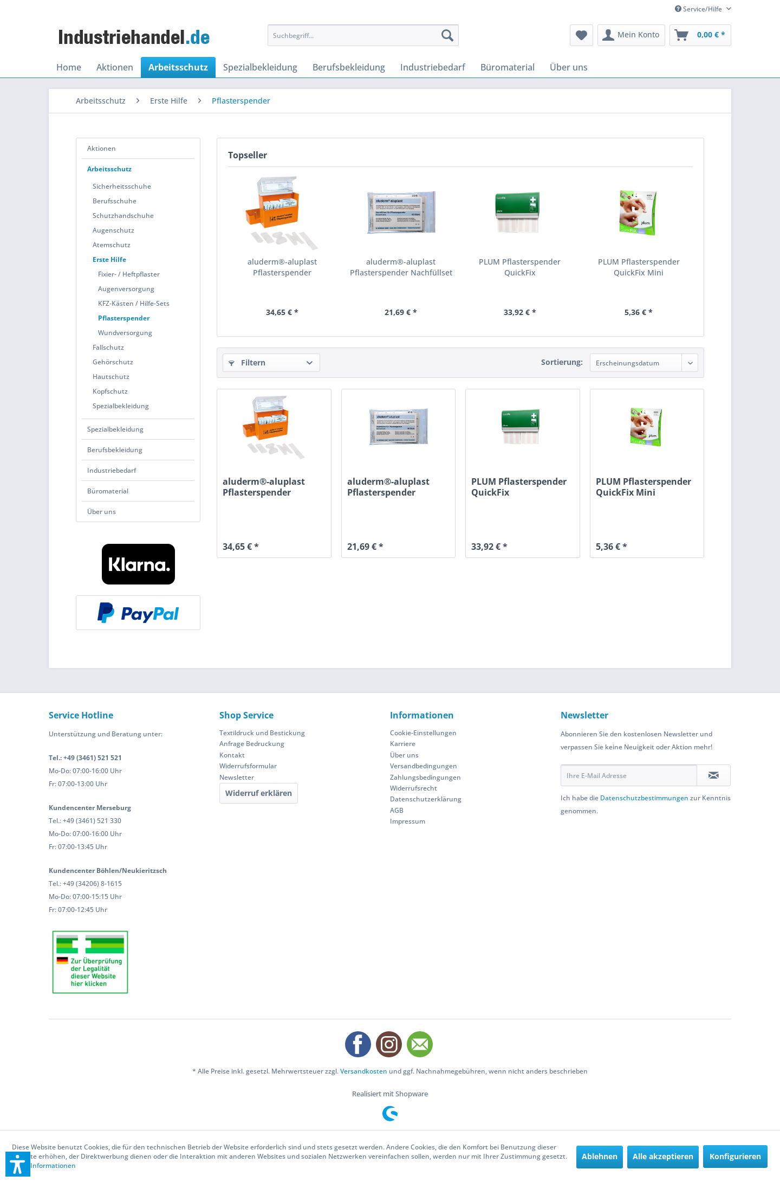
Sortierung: (562, 362)
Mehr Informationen (44, 1165)
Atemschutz (112, 244)
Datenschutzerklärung (425, 799)
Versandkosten (363, 1071)
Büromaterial (107, 491)
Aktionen (101, 148)
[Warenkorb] (700, 35)
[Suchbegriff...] (363, 35)
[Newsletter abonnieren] (714, 775)
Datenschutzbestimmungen (644, 797)
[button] (17, 1164)
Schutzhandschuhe (123, 215)
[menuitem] (363, 35)
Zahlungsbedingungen (425, 777)
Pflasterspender (124, 318)
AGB (397, 810)
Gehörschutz (113, 362)
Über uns (101, 511)
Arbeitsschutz (109, 169)
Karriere (402, 743)
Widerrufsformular (248, 765)
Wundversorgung (125, 332)
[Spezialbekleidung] (260, 67)
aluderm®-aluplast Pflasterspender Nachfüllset (401, 267)
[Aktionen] (115, 67)
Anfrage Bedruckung (251, 743)
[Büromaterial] (507, 67)
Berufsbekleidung (114, 449)
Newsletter (236, 777)
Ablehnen (600, 1156)
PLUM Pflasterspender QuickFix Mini (639, 267)
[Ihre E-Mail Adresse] (629, 775)
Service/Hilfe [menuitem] (699, 9)
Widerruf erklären (258, 793)
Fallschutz (108, 347)
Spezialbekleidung (121, 405)
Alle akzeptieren (663, 1156)
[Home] (69, 67)
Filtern (247, 362)
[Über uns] (568, 67)
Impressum (407, 821)
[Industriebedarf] (433, 67)
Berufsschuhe (114, 200)
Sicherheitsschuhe (122, 186)
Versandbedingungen (423, 765)
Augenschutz (113, 230)
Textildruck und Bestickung (262, 732)
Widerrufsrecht (413, 788)
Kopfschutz (110, 391)
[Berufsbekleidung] (349, 67)
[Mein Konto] (631, 35)
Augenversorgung (126, 288)
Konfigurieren (735, 1156)
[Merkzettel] (581, 35)
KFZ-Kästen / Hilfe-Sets (134, 303)
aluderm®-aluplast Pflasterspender (282, 267)
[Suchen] (447, 35)
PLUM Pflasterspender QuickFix (520, 267)
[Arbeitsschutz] (178, 67)
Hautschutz (111, 376)
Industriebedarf (111, 470)
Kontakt (232, 755)
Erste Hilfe (109, 259)
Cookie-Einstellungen (423, 732)
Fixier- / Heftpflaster (129, 274)
